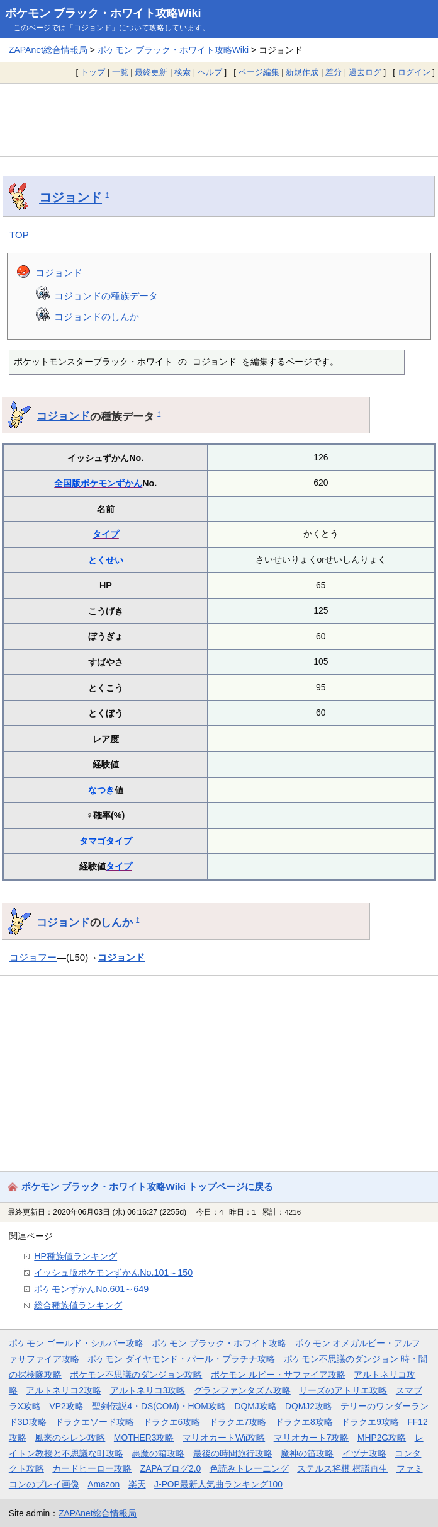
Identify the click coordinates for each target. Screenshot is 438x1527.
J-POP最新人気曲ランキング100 (218, 1484)
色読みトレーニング (249, 1468)
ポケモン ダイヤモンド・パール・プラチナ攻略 (181, 1359)
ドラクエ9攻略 (370, 1422)
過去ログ (365, 72)
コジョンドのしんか (96, 316)
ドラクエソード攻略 (94, 1422)
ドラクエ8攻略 (304, 1422)
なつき (101, 790)
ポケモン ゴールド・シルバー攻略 (76, 1343)
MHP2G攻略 (381, 1438)
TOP (19, 234)
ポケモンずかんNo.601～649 (91, 1289)
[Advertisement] (219, 119)
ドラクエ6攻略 (172, 1422)
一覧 (120, 72)
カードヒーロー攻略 (92, 1468)
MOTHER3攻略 (144, 1438)
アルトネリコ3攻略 (148, 1390)
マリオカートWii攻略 (223, 1438)
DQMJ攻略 (255, 1406)
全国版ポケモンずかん (98, 483)
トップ (93, 72)
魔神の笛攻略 (307, 1453)
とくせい (105, 560)
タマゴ (92, 841)
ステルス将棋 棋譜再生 (342, 1468)
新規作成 (302, 72)
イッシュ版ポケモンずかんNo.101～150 (113, 1272)
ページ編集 (259, 72)
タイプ (106, 534)
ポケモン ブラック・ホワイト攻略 (219, 1343)
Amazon (103, 1484)
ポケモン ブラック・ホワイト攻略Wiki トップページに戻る (147, 1186)
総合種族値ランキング (78, 1305)
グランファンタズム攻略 (242, 1390)
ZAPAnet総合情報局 (48, 50)
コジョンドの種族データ (106, 295)
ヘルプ (210, 72)
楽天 (137, 1484)
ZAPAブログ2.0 (170, 1468)
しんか (117, 922)
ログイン (414, 72)
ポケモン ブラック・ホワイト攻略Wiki (103, 13)
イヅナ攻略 (364, 1453)
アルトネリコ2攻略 (63, 1390)
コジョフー (33, 957)
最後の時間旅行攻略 (232, 1453)
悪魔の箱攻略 (158, 1453)
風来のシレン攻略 (70, 1438)
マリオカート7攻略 (311, 1438)
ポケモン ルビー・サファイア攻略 (278, 1375)
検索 (182, 72)
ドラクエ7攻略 (238, 1422)
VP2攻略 (67, 1406)
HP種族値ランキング (75, 1256)
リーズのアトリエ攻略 (343, 1390)
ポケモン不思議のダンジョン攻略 (136, 1375)
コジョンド (70, 197)
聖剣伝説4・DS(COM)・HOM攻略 (159, 1406)
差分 (333, 72)
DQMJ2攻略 (308, 1406)
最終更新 (151, 72)
